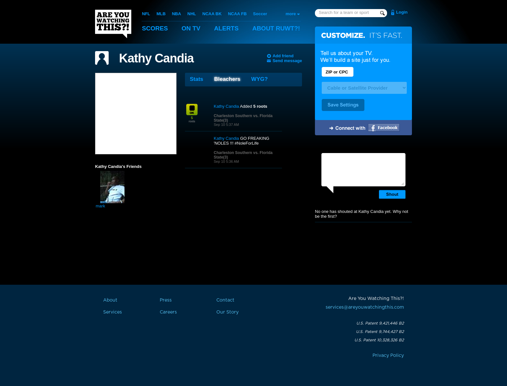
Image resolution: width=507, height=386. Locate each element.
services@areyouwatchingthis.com (365, 307)
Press (166, 300)
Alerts (226, 28)
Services (112, 312)
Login (401, 12)
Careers (168, 312)
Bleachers (227, 79)
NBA (176, 13)
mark (100, 206)
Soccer (260, 13)
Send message (287, 60)
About (276, 28)
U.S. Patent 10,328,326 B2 (379, 340)
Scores (155, 28)
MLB (161, 13)
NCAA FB (237, 13)
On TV (191, 28)
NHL (192, 13)
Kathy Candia (156, 58)
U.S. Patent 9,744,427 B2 (380, 332)
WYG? (259, 79)
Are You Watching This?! (113, 24)
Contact (225, 300)
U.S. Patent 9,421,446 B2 (380, 323)
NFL (146, 13)
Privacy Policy (388, 355)
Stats (196, 79)
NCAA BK (211, 13)
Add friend (283, 55)
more (291, 13)
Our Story (227, 312)
